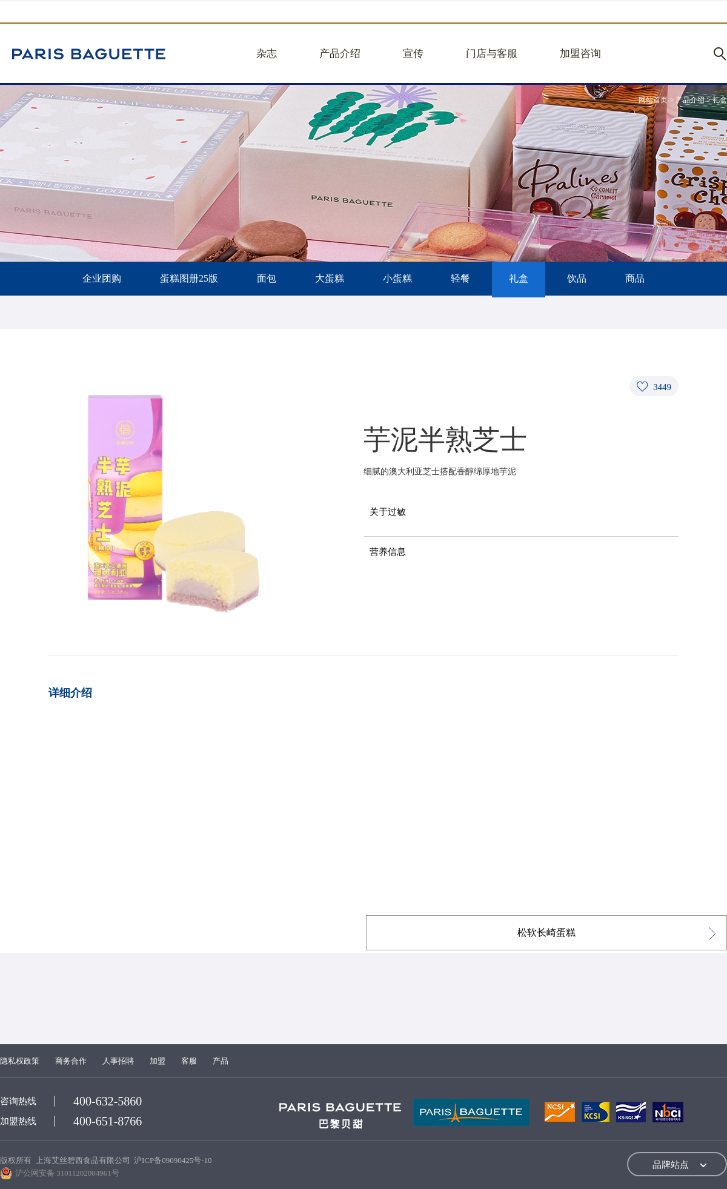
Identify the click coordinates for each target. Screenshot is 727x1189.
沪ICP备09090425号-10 (173, 1160)
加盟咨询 (580, 53)
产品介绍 (339, 53)
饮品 (576, 278)
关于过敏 (388, 512)
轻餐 (460, 278)
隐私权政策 (19, 1060)
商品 (635, 278)
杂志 (266, 53)
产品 (220, 1060)
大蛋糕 (329, 278)
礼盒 (518, 278)
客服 (189, 1060)
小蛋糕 (397, 278)
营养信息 (388, 552)
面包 (266, 278)
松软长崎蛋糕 (546, 932)
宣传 (413, 53)
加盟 (157, 1060)
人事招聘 (118, 1060)
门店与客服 (491, 53)
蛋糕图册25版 (189, 278)
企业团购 (101, 278)
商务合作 (71, 1060)
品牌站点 (670, 1165)
